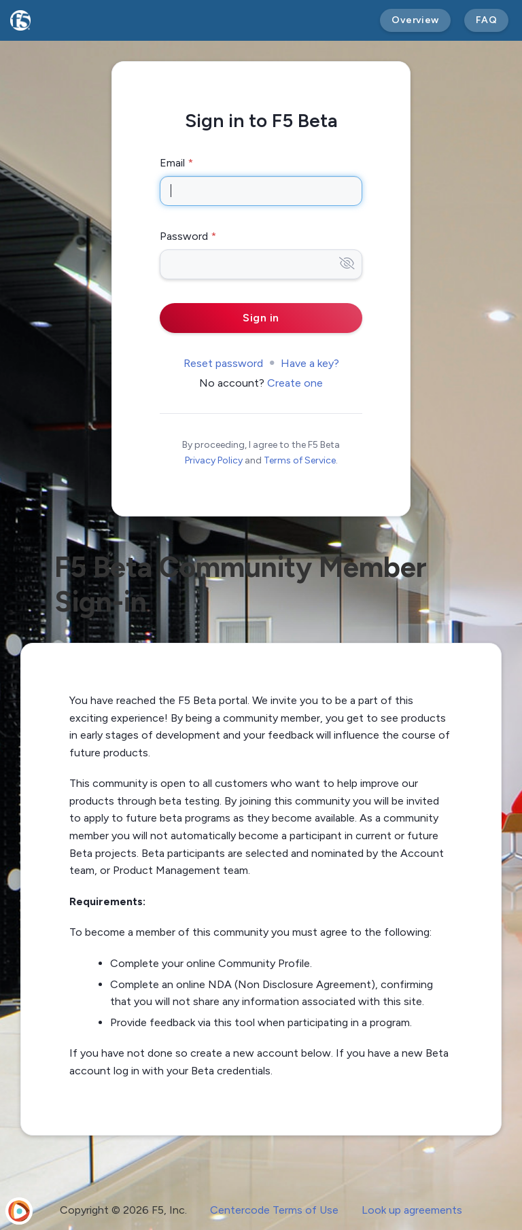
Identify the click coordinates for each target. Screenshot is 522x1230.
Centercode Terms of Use (274, 1209)
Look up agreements (412, 1209)
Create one (295, 382)
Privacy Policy (214, 460)
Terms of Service (300, 460)
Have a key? (310, 363)
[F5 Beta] (20, 20)
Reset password (223, 363)
